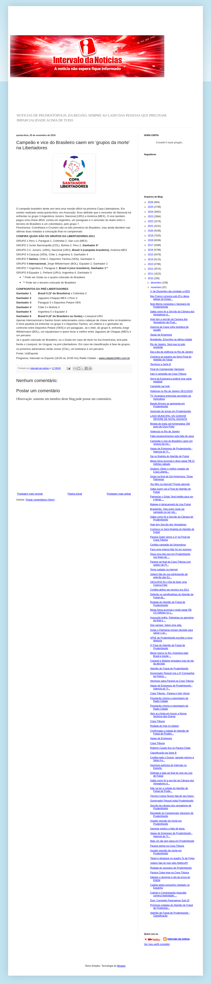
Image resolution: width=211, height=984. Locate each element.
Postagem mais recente (30, 493)
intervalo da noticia (39, 368)
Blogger (121, 965)
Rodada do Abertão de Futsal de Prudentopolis (167, 603)
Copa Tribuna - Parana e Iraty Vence (170, 693)
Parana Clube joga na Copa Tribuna (169, 872)
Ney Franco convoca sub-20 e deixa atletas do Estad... (169, 298)
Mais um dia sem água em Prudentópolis (172, 841)
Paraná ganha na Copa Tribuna (167, 846)
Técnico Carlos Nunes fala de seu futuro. (172, 796)
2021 (151, 226)
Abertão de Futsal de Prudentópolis (169, 668)
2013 (151, 264)
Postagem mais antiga (119, 493)
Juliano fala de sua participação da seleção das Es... (169, 576)
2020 (151, 230)
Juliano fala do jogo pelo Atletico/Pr (169, 863)
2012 (151, 268)
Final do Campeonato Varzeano (167, 369)
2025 (151, 206)
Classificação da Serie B (163, 752)
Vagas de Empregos (161, 334)
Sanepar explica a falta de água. (167, 828)
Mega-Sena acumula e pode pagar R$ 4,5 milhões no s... (170, 611)
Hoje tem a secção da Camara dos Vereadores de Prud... (169, 321)
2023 (151, 216)
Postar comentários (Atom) (40, 499)
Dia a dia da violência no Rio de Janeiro (171, 351)
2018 (151, 240)
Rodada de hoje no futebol (164, 726)
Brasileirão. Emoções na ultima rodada (171, 339)
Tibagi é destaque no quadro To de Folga (172, 858)
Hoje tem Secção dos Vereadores (168, 524)
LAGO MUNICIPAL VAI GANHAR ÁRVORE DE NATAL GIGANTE (168, 417)
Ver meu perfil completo (157, 944)
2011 (151, 273)
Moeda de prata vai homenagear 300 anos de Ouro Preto (170, 425)
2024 (151, 211)
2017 (151, 245)
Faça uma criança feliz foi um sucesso (170, 549)
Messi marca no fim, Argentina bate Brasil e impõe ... (169, 654)
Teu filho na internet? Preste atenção (170, 484)
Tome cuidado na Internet (164, 569)
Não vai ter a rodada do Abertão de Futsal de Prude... (169, 790)
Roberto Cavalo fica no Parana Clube (170, 748)
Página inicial (75, 493)
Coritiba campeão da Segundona (168, 544)
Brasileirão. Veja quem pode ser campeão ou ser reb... (167, 510)
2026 (151, 202)
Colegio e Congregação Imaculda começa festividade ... (168, 894)
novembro (156, 287)
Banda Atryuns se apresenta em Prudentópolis (167, 405)
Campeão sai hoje (160, 386)
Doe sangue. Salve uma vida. (166, 625)
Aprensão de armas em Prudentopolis (170, 411)
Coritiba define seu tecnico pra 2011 (169, 589)
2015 (151, 254)
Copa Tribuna (157, 721)
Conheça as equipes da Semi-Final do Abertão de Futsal (170, 358)
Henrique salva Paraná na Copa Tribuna (172, 681)
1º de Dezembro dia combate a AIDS (170, 291)
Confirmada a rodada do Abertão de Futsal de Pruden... (169, 732)
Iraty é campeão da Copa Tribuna (168, 373)
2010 (151, 278)
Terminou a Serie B (160, 364)
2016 (151, 249)
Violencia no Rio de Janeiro (165, 431)
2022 (151, 221)
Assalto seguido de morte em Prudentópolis (166, 822)
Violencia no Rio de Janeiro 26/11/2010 (171, 391)
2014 (151, 259)
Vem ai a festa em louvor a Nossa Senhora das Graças (168, 715)
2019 (151, 235)
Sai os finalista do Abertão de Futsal (169, 456)
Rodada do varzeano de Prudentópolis (171, 867)
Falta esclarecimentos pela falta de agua (172, 436)
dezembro (156, 282)
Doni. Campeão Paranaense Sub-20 (169, 900)
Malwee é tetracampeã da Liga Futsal (170, 504)
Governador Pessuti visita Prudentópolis (171, 800)
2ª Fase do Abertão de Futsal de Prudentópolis (167, 647)
